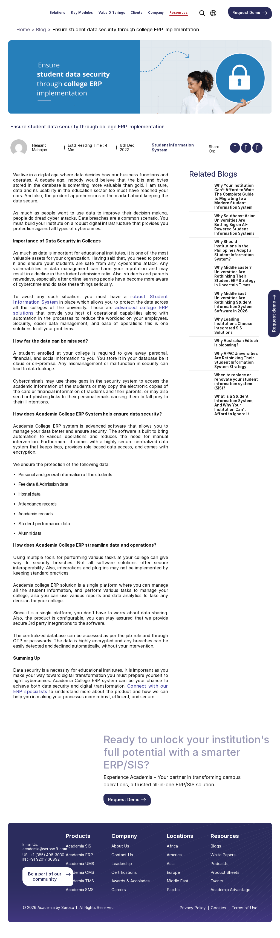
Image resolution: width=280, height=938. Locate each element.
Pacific (173, 890)
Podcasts (219, 863)
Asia (171, 863)
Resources (178, 13)
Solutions (57, 13)
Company (156, 13)
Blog (41, 29)
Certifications (125, 872)
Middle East (177, 881)
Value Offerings (112, 13)
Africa (172, 846)
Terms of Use (245, 908)
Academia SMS (82, 890)
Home (23, 29)
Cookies (220, 908)
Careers (120, 890)
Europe (173, 872)
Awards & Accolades (131, 881)
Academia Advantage (230, 890)
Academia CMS (82, 872)
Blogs (216, 846)
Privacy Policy (194, 908)
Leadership (123, 863)
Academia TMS (82, 881)
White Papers (223, 855)
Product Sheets (225, 872)
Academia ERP (81, 855)
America (174, 855)
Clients (136, 13)
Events (217, 881)
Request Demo (249, 12)
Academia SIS (80, 846)
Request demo (274, 313)
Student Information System (174, 147)
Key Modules (82, 13)
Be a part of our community (49, 876)
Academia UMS (82, 863)
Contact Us (123, 855)
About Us (121, 846)
